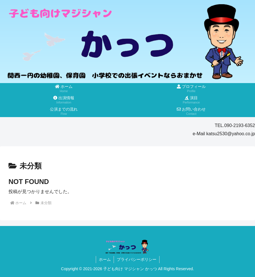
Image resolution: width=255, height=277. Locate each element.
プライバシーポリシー (136, 259)
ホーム (105, 259)
